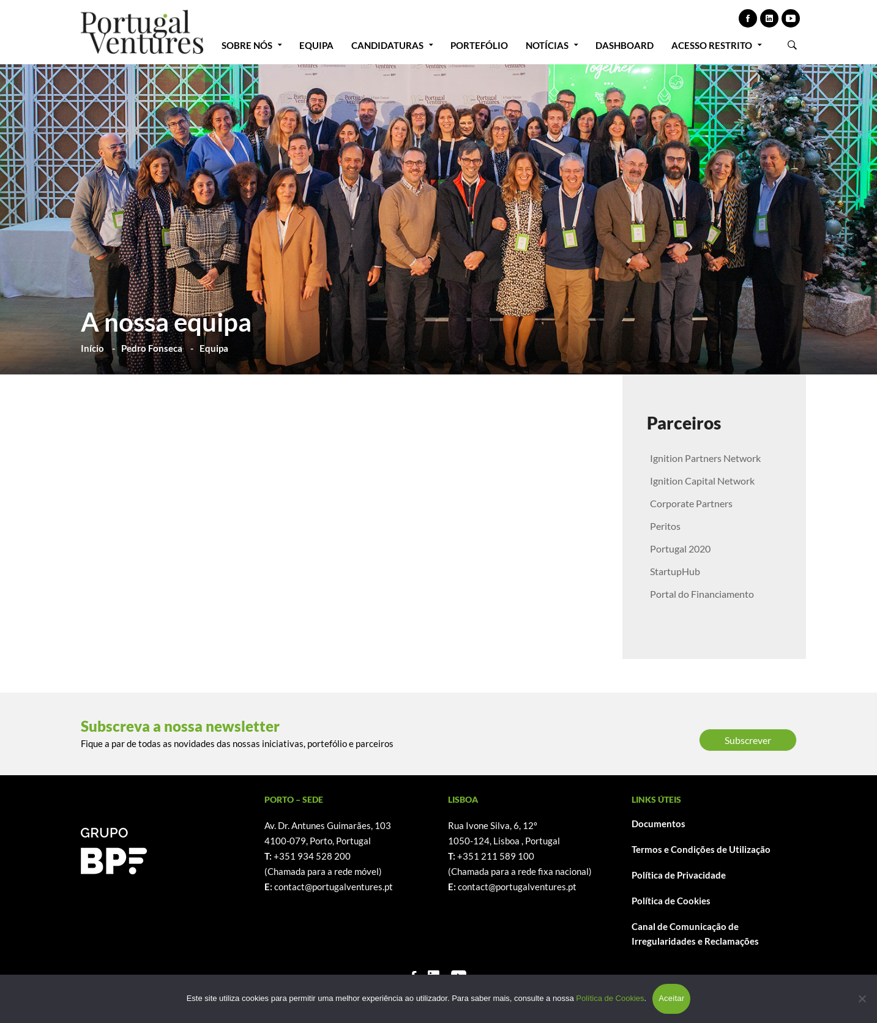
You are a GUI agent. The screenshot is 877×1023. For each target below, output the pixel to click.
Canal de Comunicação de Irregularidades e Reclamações (695, 934)
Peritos (665, 526)
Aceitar (671, 998)
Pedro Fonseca (151, 348)
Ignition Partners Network (705, 458)
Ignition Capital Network (702, 480)
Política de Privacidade (679, 874)
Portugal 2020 (680, 548)
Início (92, 348)
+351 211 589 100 (495, 855)
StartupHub (675, 571)
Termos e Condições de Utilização (701, 849)
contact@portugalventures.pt (333, 886)
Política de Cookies (671, 900)
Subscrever (748, 740)
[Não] (862, 998)
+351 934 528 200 (312, 855)
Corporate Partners (691, 503)
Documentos (658, 823)
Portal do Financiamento (702, 594)
